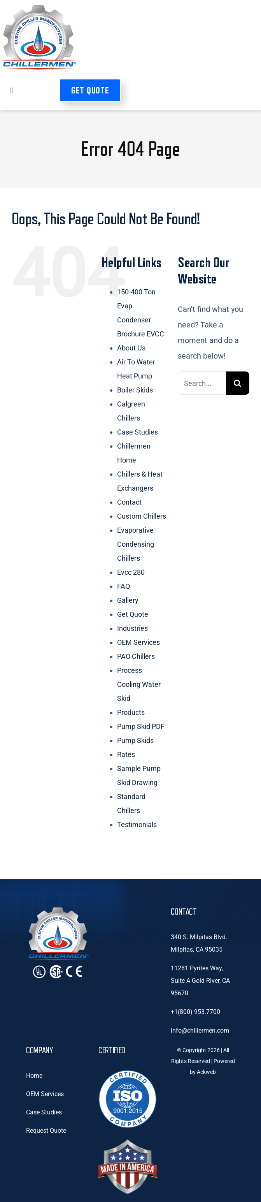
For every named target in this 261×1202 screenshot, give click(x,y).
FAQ (123, 586)
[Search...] (202, 383)
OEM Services (138, 642)
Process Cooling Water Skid (139, 684)
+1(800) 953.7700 (195, 1011)
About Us (131, 348)
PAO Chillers (136, 656)
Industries (132, 628)
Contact (129, 502)
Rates (126, 754)
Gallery (127, 600)
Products (131, 712)
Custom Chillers (141, 516)
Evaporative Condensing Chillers (135, 544)
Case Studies (137, 432)
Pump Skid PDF (141, 726)
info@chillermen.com (200, 1030)
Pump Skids (135, 740)
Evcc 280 (131, 572)
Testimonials (137, 824)
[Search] (237, 383)
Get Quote (132, 614)
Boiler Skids (135, 390)
